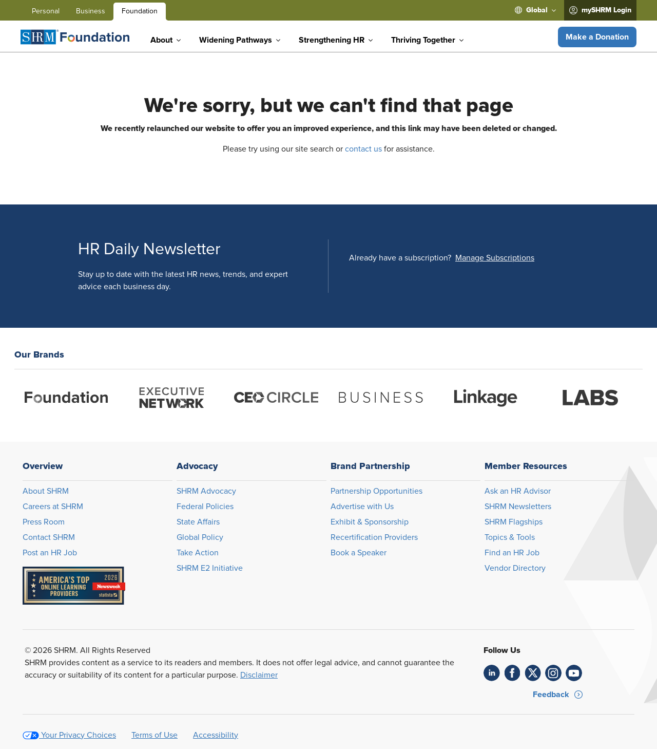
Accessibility (215, 735)
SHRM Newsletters (518, 506)
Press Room (44, 522)
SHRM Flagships (514, 522)
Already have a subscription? (400, 258)
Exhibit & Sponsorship (370, 522)
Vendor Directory (515, 568)
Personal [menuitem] (46, 11)
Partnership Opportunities (376, 491)
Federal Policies (205, 506)
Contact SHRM (49, 537)
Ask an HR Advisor (518, 491)
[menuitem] (535, 10)
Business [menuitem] (90, 11)
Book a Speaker (359, 553)
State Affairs (198, 522)
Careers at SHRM (53, 506)
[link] (492, 673)
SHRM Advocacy (206, 491)
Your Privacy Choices (78, 735)
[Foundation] (75, 37)
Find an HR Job (512, 553)
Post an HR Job (50, 553)
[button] (597, 37)
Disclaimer (259, 675)
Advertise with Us (362, 506)
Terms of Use (154, 735)
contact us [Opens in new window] (363, 149)
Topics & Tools (510, 537)
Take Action (198, 553)
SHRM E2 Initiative (210, 568)
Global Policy (200, 537)
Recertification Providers (374, 537)
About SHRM (46, 491)
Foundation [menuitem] (140, 11)
